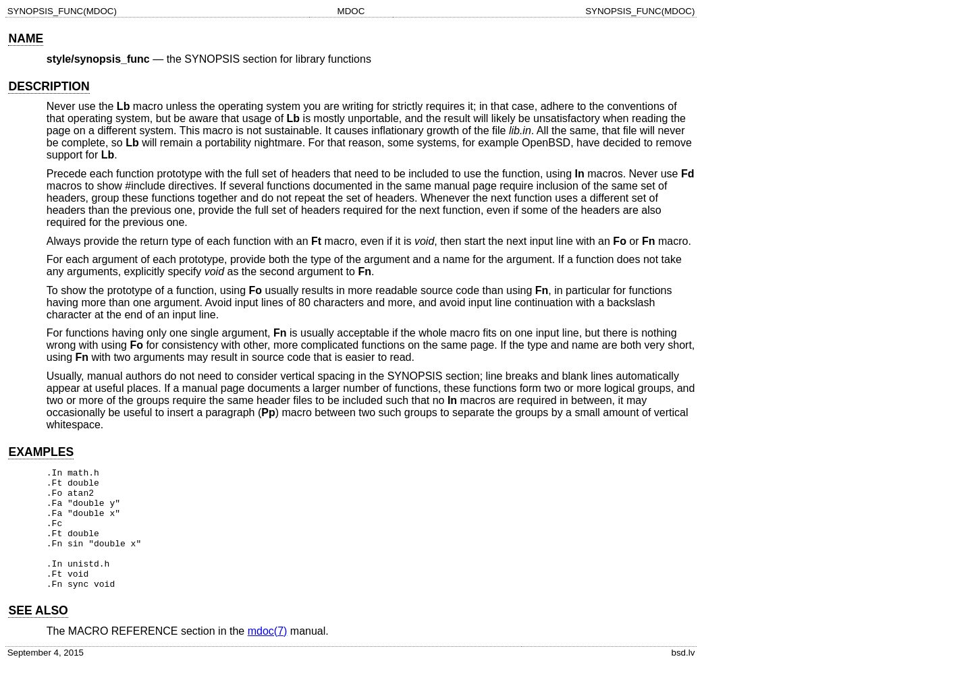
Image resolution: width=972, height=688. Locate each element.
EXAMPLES (41, 452)
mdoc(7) (268, 655)
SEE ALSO (38, 634)
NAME (25, 38)
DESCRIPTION (48, 86)
